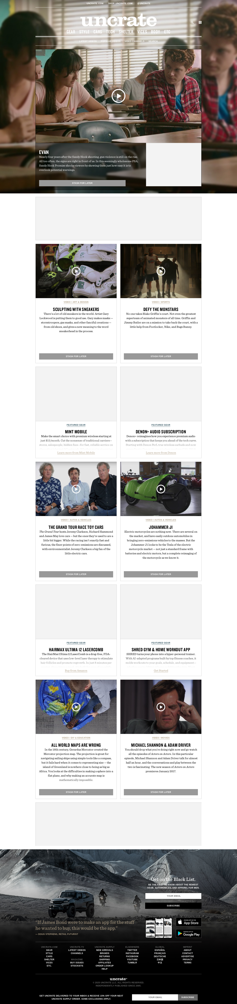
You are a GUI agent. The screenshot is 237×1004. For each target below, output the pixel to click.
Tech (110, 32)
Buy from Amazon (76, 670)
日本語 (160, 959)
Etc (167, 32)
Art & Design (81, 302)
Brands (104, 953)
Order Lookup (105, 966)
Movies (165, 738)
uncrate (143, 3)
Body (155, 32)
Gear (71, 32)
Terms (188, 962)
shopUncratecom (120, 3)
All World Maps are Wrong (76, 745)
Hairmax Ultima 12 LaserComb (76, 649)
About (188, 950)
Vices (142, 32)
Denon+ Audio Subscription (161, 432)
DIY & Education (80, 738)
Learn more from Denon (161, 452)
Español (160, 950)
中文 (160, 962)
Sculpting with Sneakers (76, 309)
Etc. (49, 966)
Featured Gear (76, 425)
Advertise (187, 956)
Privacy (188, 959)
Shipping (104, 959)
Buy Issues (77, 962)
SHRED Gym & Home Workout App (161, 649)
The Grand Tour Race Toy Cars (76, 527)
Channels (77, 953)
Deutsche (160, 956)
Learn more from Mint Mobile (76, 452)
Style (84, 32)
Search (192, 22)
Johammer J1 (161, 527)
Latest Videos (88, 41)
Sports (165, 302)
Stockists (77, 966)
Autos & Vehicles (80, 520)
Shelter (126, 32)
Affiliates (104, 962)
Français (160, 953)
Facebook (132, 956)
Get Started (161, 670)
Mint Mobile (76, 432)
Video (67, 302)
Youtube (132, 959)
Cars (97, 32)
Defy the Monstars (161, 309)
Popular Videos (111, 41)
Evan (44, 152)
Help (105, 969)
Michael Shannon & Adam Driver (161, 745)
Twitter (132, 950)
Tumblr (132, 962)
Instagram (132, 953)
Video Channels (134, 41)
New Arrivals (104, 950)
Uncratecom (95, 3)
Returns (104, 956)
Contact (187, 953)
